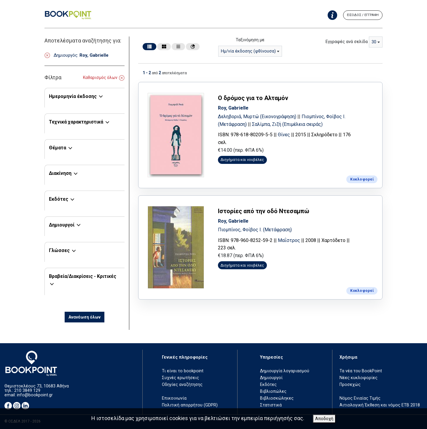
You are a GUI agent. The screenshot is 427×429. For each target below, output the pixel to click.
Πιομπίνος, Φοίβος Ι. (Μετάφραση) (257, 228)
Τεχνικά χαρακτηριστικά (76, 122)
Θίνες (286, 134)
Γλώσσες (59, 250)
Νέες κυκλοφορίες (358, 377)
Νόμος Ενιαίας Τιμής (360, 398)
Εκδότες (58, 199)
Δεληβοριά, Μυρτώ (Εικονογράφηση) (259, 116)
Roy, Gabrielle (235, 107)
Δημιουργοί (61, 225)
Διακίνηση (60, 173)
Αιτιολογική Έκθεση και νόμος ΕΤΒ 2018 (380, 405)
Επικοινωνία (174, 398)
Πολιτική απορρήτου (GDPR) (190, 405)
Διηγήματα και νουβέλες (244, 159)
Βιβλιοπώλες (273, 391)
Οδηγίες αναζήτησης (182, 384)
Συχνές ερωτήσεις (180, 377)
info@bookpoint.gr (35, 395)
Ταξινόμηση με (250, 39)
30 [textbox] (374, 42)
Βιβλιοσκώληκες (277, 398)
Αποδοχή (324, 418)
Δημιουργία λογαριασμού (284, 370)
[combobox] (250, 51)
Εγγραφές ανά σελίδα (347, 41)
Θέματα (57, 148)
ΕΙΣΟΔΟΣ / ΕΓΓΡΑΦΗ (363, 15)
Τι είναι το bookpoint (182, 370)
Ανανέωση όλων (84, 317)
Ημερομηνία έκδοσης (73, 96)
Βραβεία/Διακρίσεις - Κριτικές (82, 276)
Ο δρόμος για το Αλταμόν (255, 97)
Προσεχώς (350, 384)
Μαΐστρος (291, 239)
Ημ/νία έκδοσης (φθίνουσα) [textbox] (248, 51)
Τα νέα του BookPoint (361, 370)
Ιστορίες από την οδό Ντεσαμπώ (265, 209)
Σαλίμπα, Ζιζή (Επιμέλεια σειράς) (289, 123)
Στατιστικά (271, 405)
